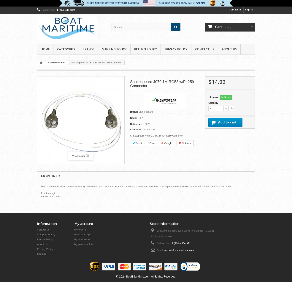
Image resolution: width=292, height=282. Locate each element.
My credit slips (82, 234)
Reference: (136, 124)
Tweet (137, 143)
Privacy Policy (176, 49)
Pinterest (185, 143)
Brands (88, 49)
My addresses (82, 239)
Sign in (249, 9)
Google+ (167, 143)
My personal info (83, 244)
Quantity (213, 102)
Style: (133, 118)
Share (151, 143)
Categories (66, 49)
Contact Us (204, 49)
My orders (80, 229)
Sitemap (42, 254)
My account (83, 223)
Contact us (235, 9)
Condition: (136, 129)
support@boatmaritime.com (179, 250)
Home (45, 49)
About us (229, 49)
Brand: (134, 111)
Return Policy (145, 49)
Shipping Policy (114, 49)
